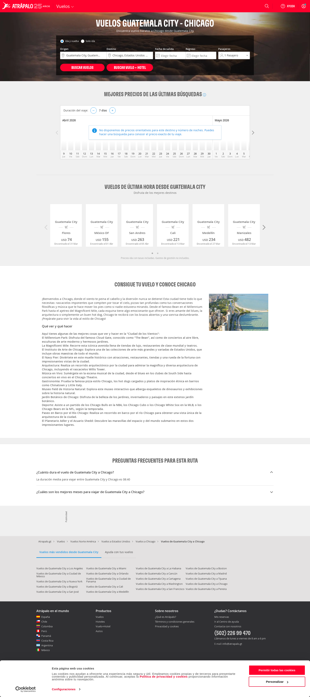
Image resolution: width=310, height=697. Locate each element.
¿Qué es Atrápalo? (165, 617)
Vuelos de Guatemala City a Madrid (206, 573)
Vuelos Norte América (83, 541)
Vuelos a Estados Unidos (115, 541)
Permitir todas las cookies (277, 670)
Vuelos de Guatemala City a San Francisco (160, 589)
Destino (111, 49)
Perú (44, 631)
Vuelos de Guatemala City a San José (57, 591)
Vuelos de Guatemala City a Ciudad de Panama (108, 580)
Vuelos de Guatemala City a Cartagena (158, 578)
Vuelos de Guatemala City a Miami (106, 568)
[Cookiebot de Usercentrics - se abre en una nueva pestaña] (25, 689)
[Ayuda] (288, 6)
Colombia (47, 626)
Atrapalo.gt (44, 541)
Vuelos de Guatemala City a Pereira (206, 589)
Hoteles (100, 621)
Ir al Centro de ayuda (226, 621)
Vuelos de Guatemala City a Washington (159, 584)
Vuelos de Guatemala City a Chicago (207, 584)
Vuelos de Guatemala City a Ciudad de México (58, 575)
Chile (44, 621)
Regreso (190, 49)
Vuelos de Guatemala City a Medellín (107, 591)
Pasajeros (224, 49)
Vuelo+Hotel (103, 626)
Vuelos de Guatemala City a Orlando (107, 573)
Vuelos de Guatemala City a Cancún (156, 573)
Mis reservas (221, 617)
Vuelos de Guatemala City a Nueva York (59, 581)
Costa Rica (47, 640)
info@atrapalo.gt (232, 644)
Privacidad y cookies (167, 626)
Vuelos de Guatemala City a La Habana (158, 568)
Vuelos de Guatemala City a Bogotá (57, 586)
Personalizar (277, 681)
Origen (64, 49)
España (45, 617)
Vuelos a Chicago (145, 541)
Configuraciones (64, 689)
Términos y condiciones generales (174, 621)
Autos (99, 631)
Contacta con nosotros (227, 626)
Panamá (46, 636)
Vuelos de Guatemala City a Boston (206, 568)
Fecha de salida (164, 49)
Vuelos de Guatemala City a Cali (104, 586)
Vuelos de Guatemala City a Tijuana (206, 578)
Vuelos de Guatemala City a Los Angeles (59, 568)
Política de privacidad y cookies (164, 676)
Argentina (47, 645)
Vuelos (61, 541)
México (45, 650)
